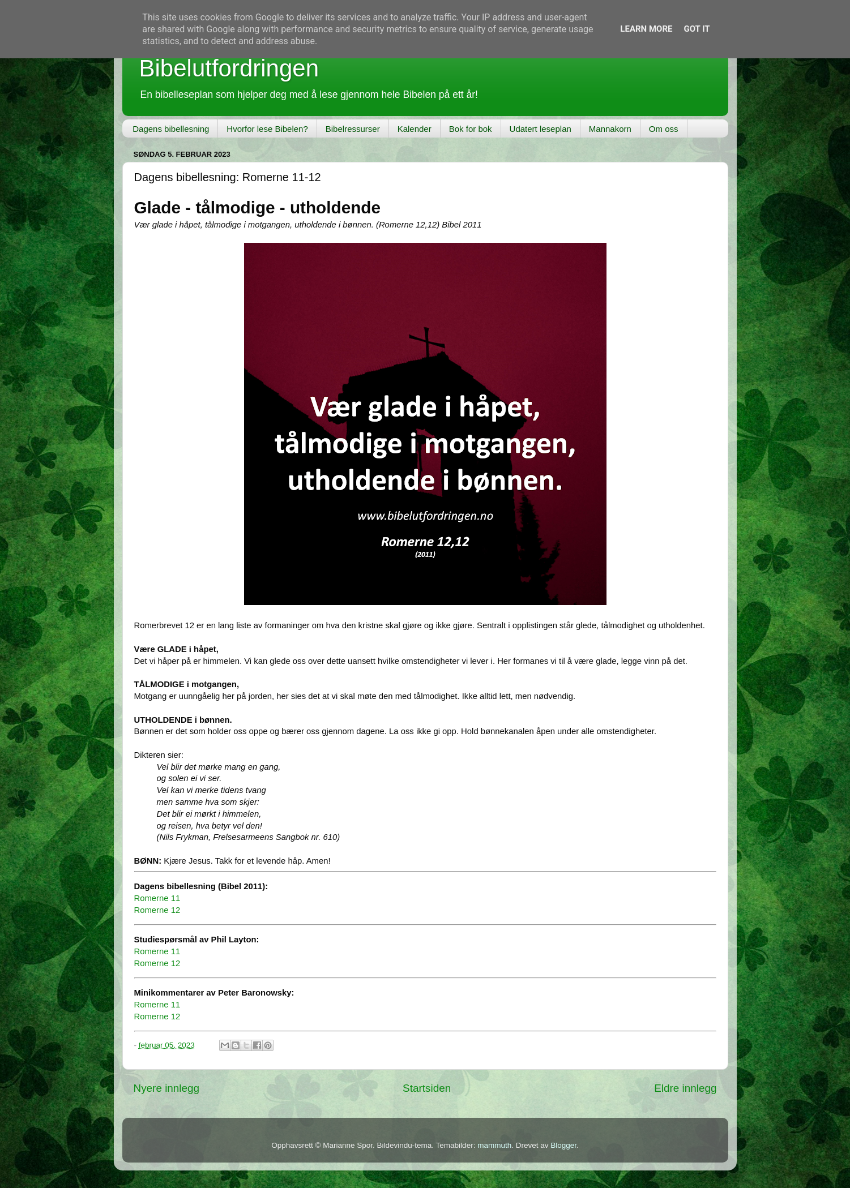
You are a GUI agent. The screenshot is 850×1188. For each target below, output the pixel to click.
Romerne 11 (157, 898)
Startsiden (427, 1088)
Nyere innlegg (167, 1088)
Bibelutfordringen (229, 68)
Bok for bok (470, 129)
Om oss (663, 129)
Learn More (646, 29)
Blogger (563, 1145)
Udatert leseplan (540, 129)
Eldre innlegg (685, 1088)
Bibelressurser (353, 129)
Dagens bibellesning (171, 129)
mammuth (494, 1145)
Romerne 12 (157, 910)
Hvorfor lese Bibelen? (267, 129)
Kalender (415, 129)
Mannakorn (610, 129)
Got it (697, 29)
